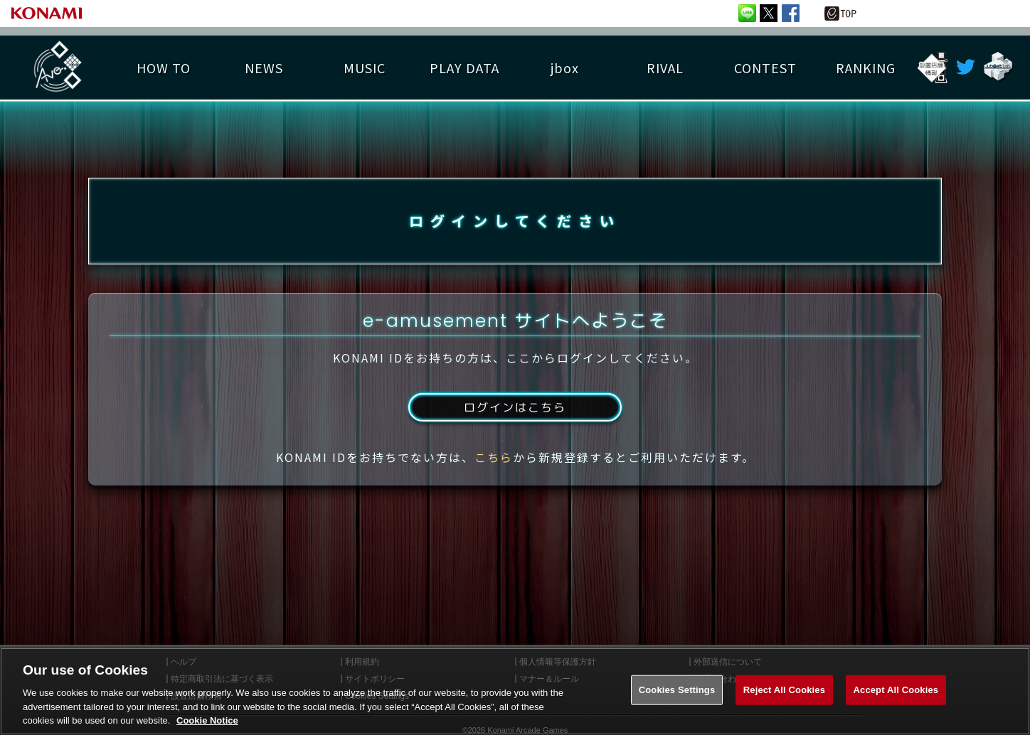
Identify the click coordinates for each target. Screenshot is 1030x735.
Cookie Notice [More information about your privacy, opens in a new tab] (207, 722)
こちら (493, 457)
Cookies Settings (677, 692)
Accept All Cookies (896, 692)
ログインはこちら (515, 407)
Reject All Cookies (784, 692)
